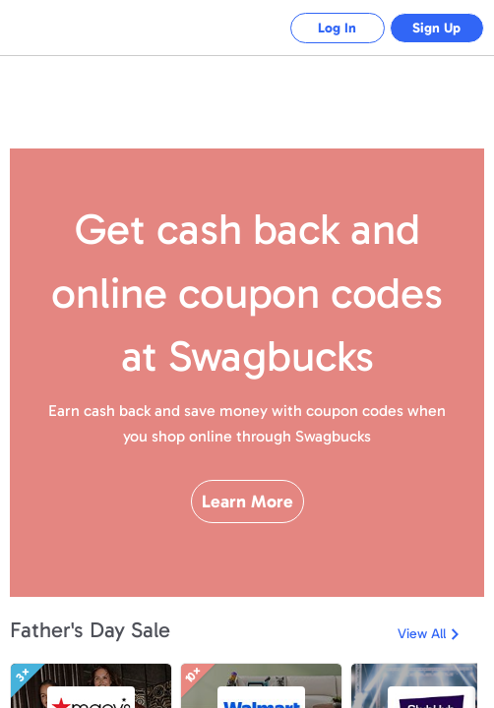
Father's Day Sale (90, 630)
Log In (332, 28)
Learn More (247, 514)
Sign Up (435, 28)
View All (422, 633)
